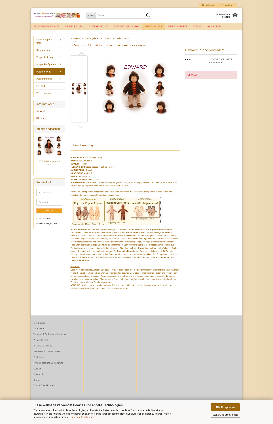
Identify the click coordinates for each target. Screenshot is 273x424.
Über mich (38, 376)
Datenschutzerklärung (81, 417)
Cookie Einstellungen (43, 387)
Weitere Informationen (225, 414)
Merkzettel (227, 5)
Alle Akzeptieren (225, 407)
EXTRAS (197, 26)
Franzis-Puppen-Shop (47, 26)
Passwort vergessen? (46, 225)
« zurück (87, 47)
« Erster (76, 47)
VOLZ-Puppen (214, 26)
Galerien (37, 370)
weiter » (98, 47)
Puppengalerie (153, 26)
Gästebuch (38, 359)
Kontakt (37, 382)
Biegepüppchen (74, 26)
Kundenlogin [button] (209, 5)
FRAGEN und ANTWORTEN (46, 353)
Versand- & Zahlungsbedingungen (50, 336)
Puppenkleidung (98, 26)
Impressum (39, 330)
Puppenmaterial (177, 26)
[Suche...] (91, 15)
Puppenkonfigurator (126, 26)
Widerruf (40, 113)
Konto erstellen (43, 220)
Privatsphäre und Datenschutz (48, 365)
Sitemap (40, 120)
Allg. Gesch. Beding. (43, 348)
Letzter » (109, 47)
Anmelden (49, 213)
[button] (81, 55)
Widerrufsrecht (40, 342)
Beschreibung (83, 147)
